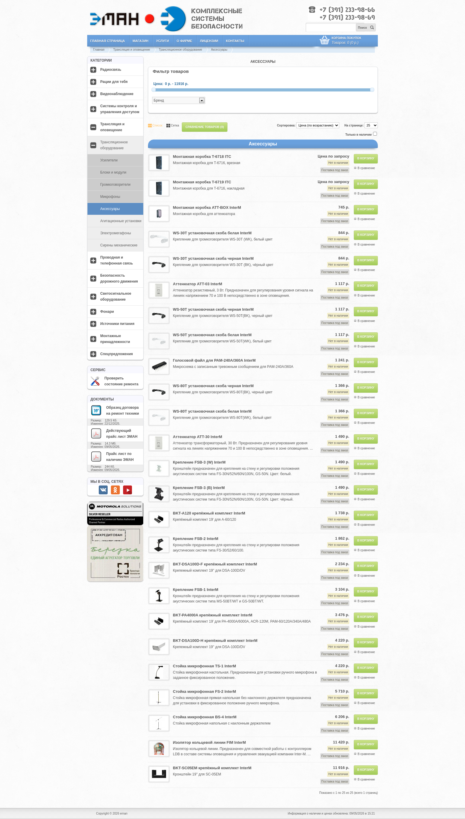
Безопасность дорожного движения (119, 278)
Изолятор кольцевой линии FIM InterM (209, 742)
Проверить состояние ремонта (114, 381)
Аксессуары (219, 49)
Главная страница (107, 41)
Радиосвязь (110, 70)
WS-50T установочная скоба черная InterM (213, 309)
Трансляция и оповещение (131, 49)
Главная (98, 49)
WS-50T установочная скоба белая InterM (212, 335)
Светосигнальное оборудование (115, 296)
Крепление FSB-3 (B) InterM (199, 487)
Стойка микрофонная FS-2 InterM (204, 691)
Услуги (162, 41)
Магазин (140, 41)
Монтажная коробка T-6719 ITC (202, 182)
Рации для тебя (114, 82)
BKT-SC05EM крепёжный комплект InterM (212, 768)
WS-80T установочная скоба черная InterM (213, 386)
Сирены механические (118, 245)
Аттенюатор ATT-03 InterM (197, 284)
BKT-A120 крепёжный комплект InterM (209, 513)
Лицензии (209, 41)
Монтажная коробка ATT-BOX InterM (207, 207)
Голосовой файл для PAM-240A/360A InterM (214, 360)
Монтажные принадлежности (115, 339)
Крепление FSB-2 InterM (195, 538)
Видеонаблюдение (116, 94)
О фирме (184, 41)
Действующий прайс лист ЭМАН (113, 433)
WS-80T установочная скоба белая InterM (212, 411)
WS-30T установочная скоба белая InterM (212, 233)
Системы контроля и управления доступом (119, 109)
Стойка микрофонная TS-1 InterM (204, 666)
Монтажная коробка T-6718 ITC (202, 156)
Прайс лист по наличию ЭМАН (112, 456)
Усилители (109, 160)
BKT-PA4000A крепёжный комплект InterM (212, 615)
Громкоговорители (115, 184)
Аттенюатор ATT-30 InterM (197, 437)
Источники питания (117, 324)
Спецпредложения (116, 354)
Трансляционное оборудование (180, 49)
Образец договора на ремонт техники (114, 410)
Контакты (235, 41)
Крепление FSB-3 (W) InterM (199, 462)
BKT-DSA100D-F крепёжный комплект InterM (215, 564)
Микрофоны (110, 197)
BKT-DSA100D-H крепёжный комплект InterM (215, 640)
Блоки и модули (113, 172)
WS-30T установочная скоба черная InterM (213, 258)
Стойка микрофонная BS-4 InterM (204, 717)
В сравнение (366, 168)
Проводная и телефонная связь (116, 260)
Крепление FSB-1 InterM (195, 589)
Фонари (107, 312)
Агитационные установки (120, 221)
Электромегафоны (115, 233)
